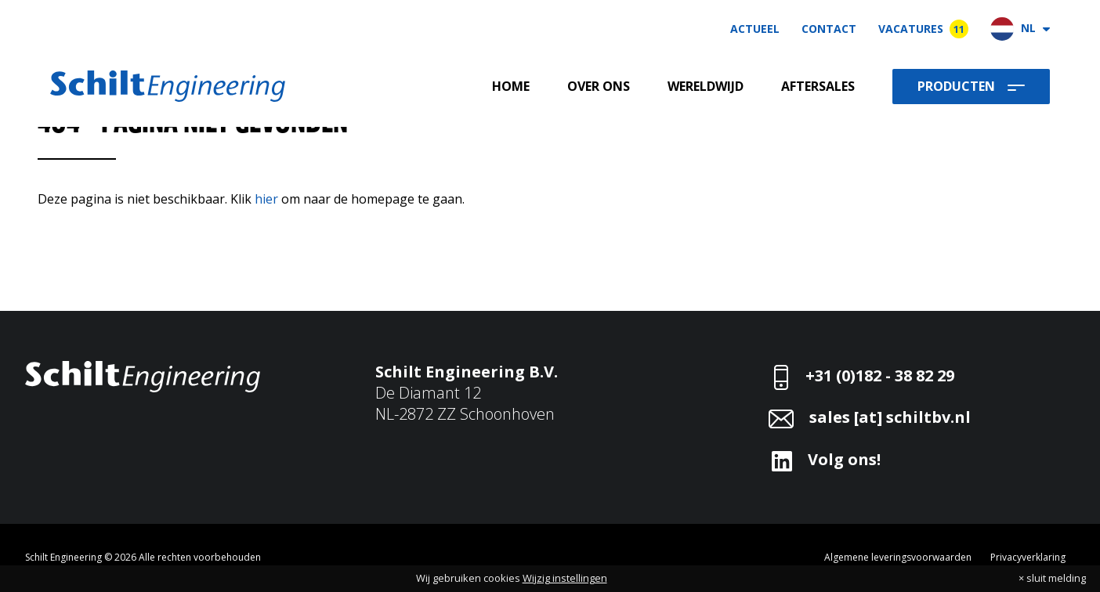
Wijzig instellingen (565, 578)
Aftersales (818, 86)
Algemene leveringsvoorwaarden (898, 557)
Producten (956, 86)
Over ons (598, 86)
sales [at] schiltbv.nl (890, 417)
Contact (828, 28)
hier (266, 199)
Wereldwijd (706, 86)
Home (511, 86)
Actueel (755, 28)
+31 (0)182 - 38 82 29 (879, 375)
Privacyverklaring (1028, 557)
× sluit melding (1052, 578)
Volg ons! (844, 459)
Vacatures (923, 29)
